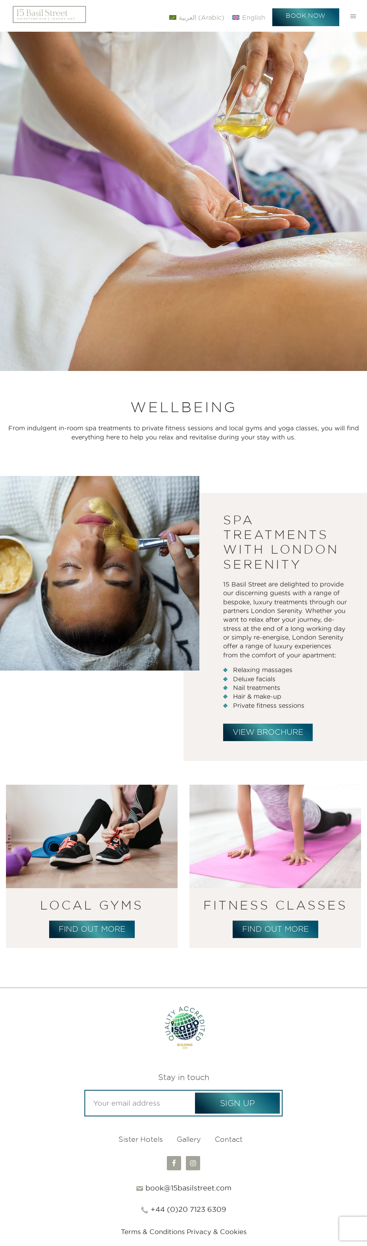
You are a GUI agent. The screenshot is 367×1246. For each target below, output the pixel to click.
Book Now (305, 15)
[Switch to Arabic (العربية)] (196, 17)
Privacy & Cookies (219, 1232)
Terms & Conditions (150, 1232)
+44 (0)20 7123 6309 (188, 1210)
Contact (229, 1140)
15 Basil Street (49, 16)
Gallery (189, 1140)
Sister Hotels (141, 1140)
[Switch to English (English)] (248, 17)
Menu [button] (353, 16)
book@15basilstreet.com (188, 1189)
